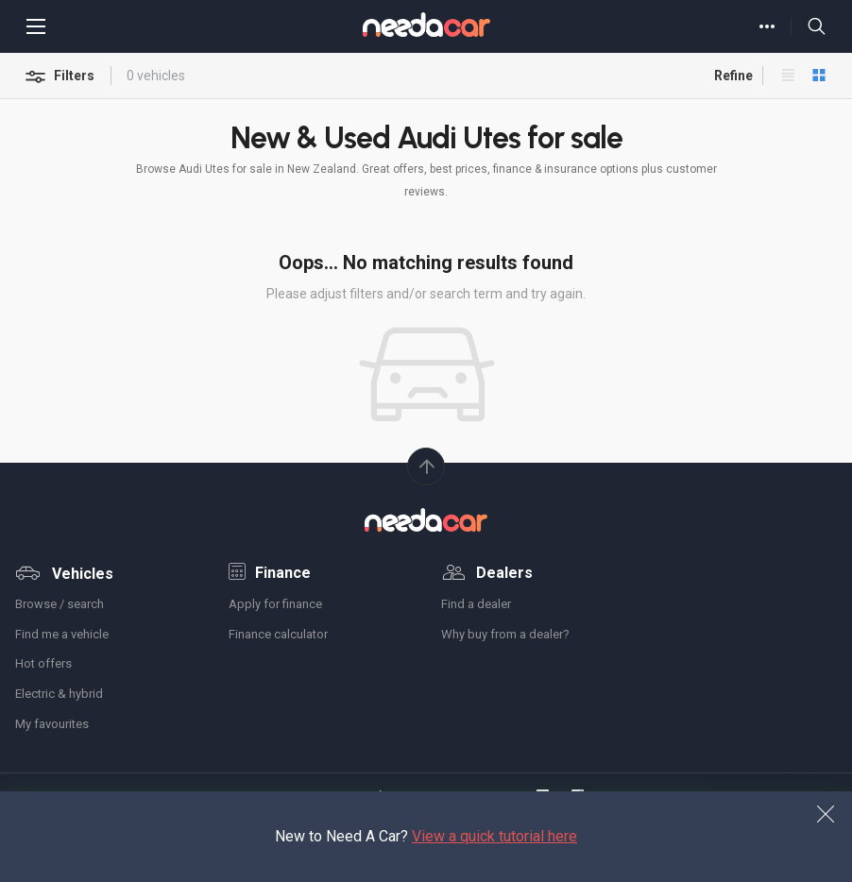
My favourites (52, 724)
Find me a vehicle (62, 634)
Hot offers (43, 663)
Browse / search (59, 604)
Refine (726, 75)
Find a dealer (476, 604)
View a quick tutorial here (494, 836)
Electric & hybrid (59, 694)
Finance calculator (278, 634)
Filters (60, 77)
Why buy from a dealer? (505, 634)
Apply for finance (275, 604)
